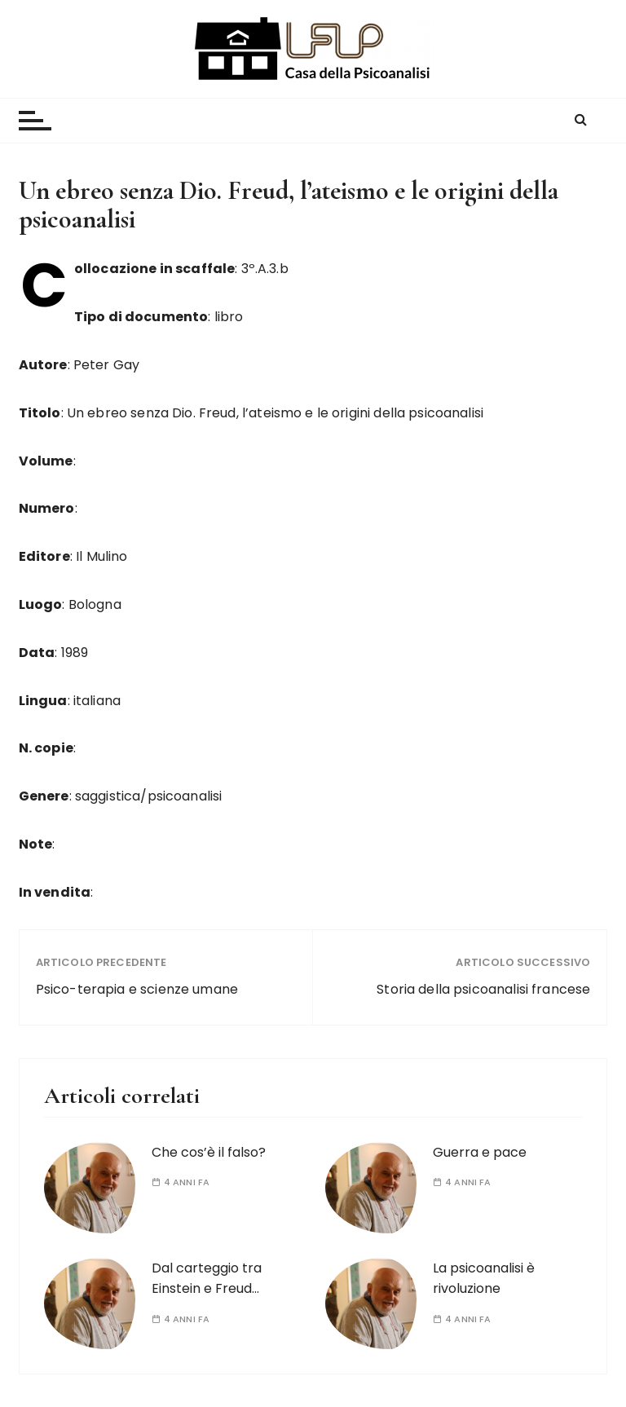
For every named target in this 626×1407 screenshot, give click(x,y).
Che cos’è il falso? (209, 1152)
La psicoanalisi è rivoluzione (484, 1279)
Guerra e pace (480, 1152)
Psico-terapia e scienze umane (137, 989)
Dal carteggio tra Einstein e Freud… (207, 1279)
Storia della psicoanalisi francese (483, 989)
